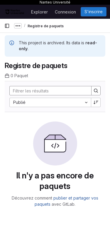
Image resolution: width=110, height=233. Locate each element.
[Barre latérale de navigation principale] (7, 26)
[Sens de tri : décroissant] (96, 102)
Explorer (39, 11)
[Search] (48, 90)
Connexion (65, 11)
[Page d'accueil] (14, 11)
